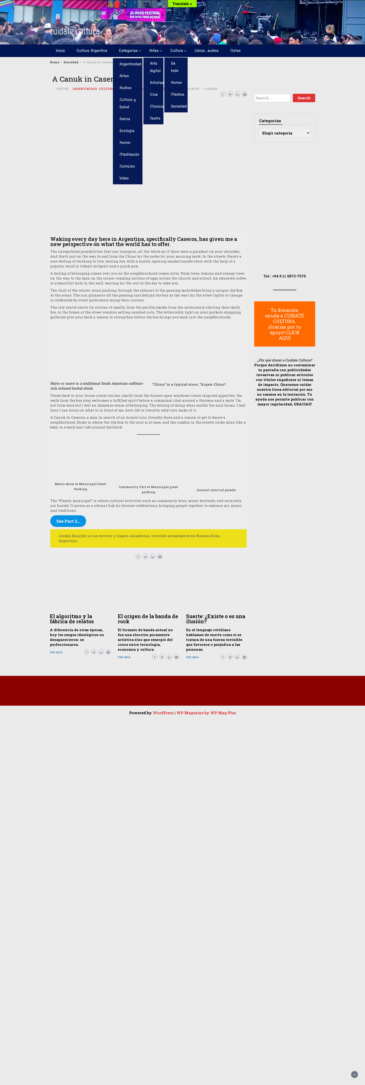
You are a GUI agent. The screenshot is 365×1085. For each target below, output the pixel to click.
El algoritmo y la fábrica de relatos (72, 619)
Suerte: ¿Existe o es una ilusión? (215, 619)
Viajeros (174, 89)
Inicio (60, 50)
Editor (62, 89)
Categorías (128, 50)
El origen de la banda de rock (148, 619)
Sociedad (139, 89)
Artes (154, 50)
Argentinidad (84, 89)
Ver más (56, 652)
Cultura (176, 50)
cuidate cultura (75, 31)
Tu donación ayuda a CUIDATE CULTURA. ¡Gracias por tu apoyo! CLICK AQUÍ (284, 324)
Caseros (210, 89)
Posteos (123, 89)
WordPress (163, 712)
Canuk (193, 89)
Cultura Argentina (91, 50)
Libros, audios (206, 50)
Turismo (157, 89)
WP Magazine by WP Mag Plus (206, 712)
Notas (235, 50)
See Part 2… (68, 521)
